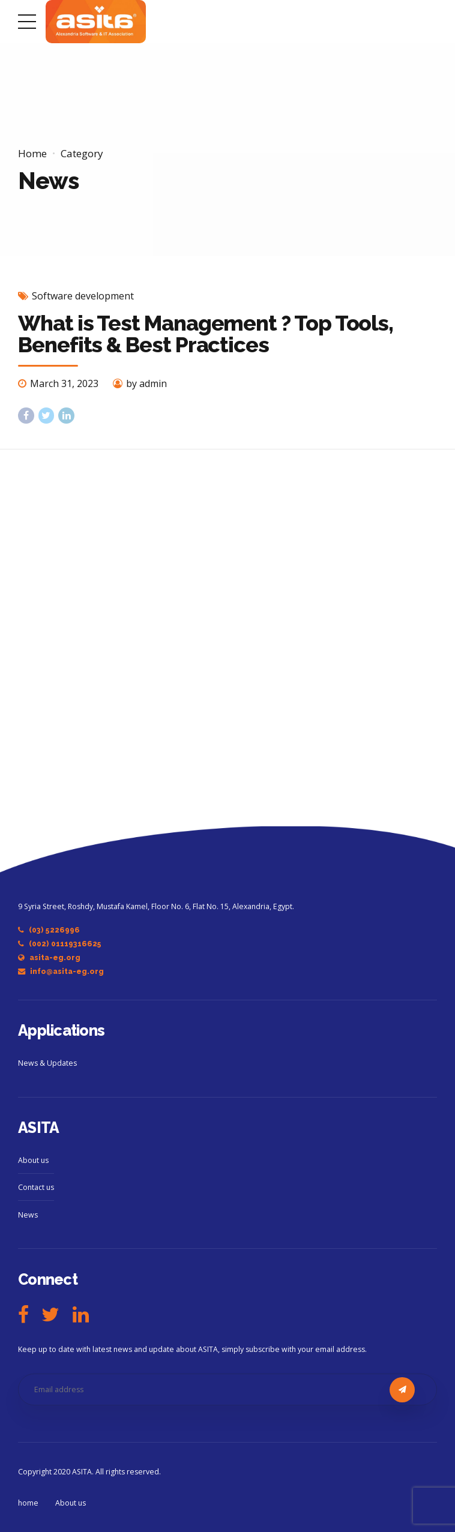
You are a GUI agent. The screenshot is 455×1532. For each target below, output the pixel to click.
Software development (83, 296)
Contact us (36, 1187)
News (28, 1215)
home (28, 1503)
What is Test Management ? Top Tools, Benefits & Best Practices (205, 333)
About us (33, 1160)
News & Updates (47, 1063)
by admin (146, 383)
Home (32, 153)
